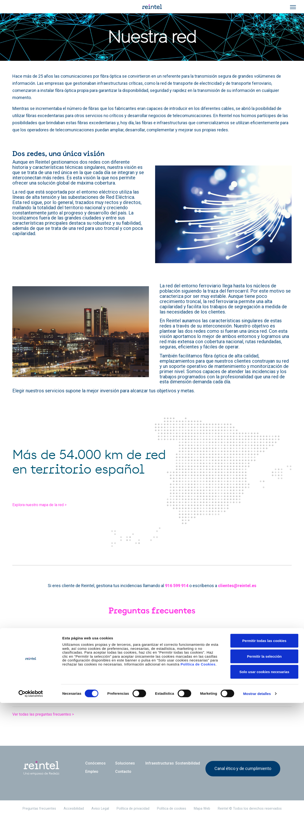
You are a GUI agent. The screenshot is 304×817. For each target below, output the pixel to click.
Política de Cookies (197, 778)
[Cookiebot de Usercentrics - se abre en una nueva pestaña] (31, 807)
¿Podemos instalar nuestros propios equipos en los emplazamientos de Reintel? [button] (123, 697)
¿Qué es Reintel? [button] (45, 643)
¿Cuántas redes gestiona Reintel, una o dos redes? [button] (87, 661)
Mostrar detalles (257, 808)
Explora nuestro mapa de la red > (48, 507)
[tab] (152, 643)
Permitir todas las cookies (264, 755)
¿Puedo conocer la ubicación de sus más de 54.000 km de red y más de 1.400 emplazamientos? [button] (141, 679)
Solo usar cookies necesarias (264, 786)
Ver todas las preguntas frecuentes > (51, 714)
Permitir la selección (264, 770)
